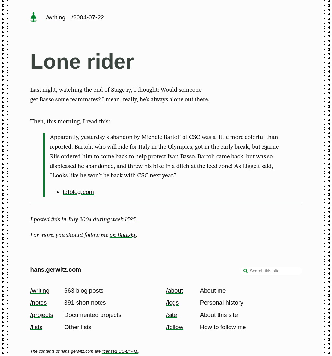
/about (174, 290)
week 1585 (123, 220)
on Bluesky (123, 235)
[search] (246, 271)
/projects (41, 314)
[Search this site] (271, 271)
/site (171, 314)
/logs (172, 302)
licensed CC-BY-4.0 (120, 351)
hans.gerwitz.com (55, 269)
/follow (174, 327)
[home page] (34, 17)
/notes (38, 302)
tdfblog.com (78, 191)
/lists (36, 327)
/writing (55, 17)
